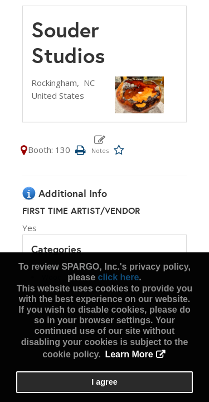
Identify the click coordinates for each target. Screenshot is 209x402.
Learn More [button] (129, 354)
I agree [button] (104, 381)
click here (118, 277)
